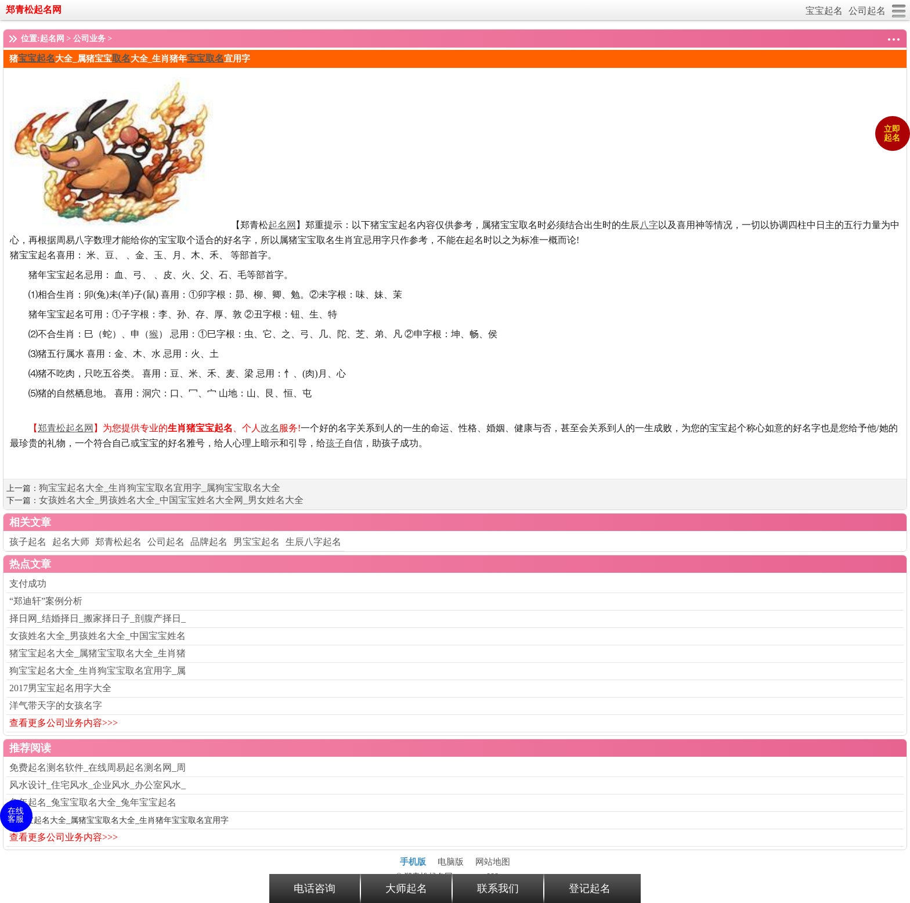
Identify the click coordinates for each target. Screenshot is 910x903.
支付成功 (27, 583)
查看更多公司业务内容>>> (63, 723)
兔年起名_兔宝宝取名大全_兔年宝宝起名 (92, 802)
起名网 (52, 38)
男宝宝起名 (256, 542)
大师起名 (406, 888)
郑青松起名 (118, 542)
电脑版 (451, 862)
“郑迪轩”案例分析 (45, 601)
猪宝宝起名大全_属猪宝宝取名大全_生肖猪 (97, 653)
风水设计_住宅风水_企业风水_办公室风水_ (97, 785)
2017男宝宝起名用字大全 (60, 688)
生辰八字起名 (313, 542)
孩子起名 (27, 542)
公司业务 (89, 38)
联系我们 (498, 888)
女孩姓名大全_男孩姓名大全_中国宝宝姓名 (97, 636)
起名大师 (70, 542)
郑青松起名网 (34, 10)
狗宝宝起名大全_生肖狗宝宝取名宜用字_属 (97, 671)
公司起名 (867, 11)
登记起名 (590, 888)
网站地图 (492, 862)
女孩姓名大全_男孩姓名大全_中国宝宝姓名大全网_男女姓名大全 (171, 500)
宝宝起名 (824, 11)
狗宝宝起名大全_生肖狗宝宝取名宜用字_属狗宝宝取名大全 (159, 488)
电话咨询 (314, 888)
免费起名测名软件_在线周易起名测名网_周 (97, 767)
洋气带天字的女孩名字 (55, 705)
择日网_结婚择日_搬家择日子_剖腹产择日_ (97, 618)
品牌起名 (209, 542)
